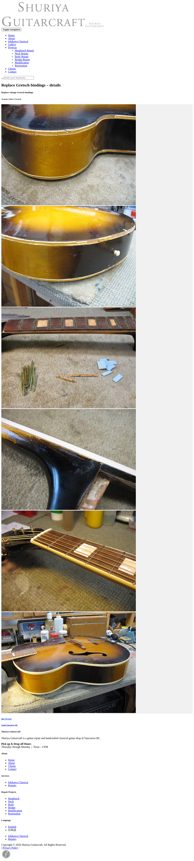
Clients (12, 68)
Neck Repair (21, 53)
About (11, 38)
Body (11, 804)
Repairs (12, 785)
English (12, 826)
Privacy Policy (10, 847)
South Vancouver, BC (9, 725)
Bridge (11, 807)
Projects (12, 47)
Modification (22, 62)
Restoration (21, 65)
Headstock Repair (24, 50)
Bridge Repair (22, 59)
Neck (11, 801)
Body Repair (21, 56)
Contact (12, 71)
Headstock (14, 798)
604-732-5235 (6, 719)
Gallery (12, 44)
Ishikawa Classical (18, 41)
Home (11, 35)
